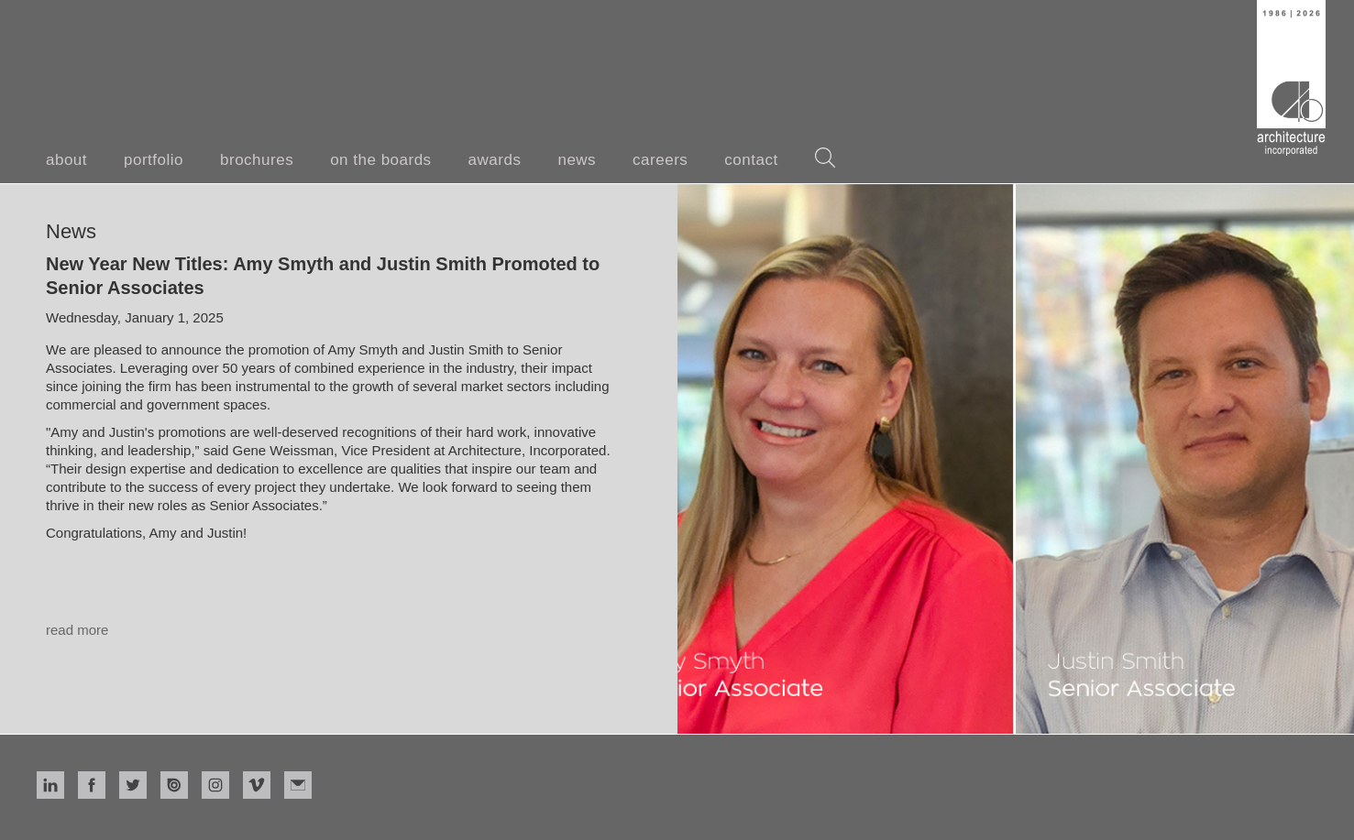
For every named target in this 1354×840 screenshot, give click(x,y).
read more (77, 630)
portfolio (153, 160)
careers (660, 160)
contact (750, 160)
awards (495, 160)
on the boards (380, 160)
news (576, 160)
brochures (256, 160)
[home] (1291, 78)
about (66, 160)
